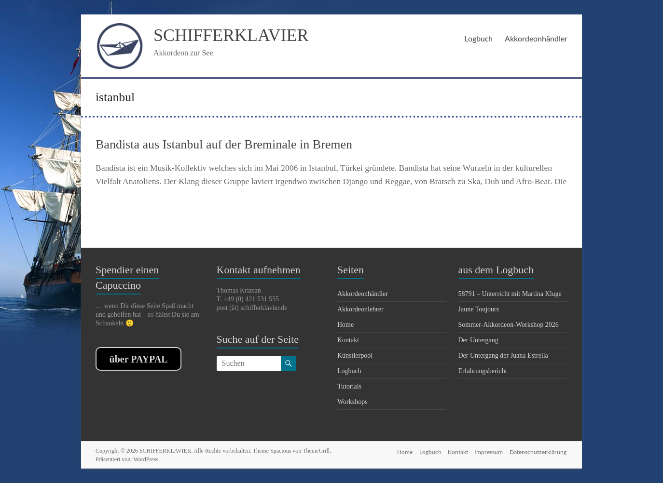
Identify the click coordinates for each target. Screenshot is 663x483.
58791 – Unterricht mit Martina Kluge (510, 293)
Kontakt (348, 340)
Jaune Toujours (478, 309)
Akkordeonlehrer (360, 309)
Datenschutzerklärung (539, 450)
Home (345, 324)
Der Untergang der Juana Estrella (503, 355)
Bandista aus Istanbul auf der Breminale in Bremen (224, 144)
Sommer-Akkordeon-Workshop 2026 (508, 324)
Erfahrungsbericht (482, 371)
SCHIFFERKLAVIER (230, 35)
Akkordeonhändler (536, 38)
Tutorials (349, 386)
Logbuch (478, 38)
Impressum (488, 450)
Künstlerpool (355, 355)
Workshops (352, 401)
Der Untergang (478, 340)
